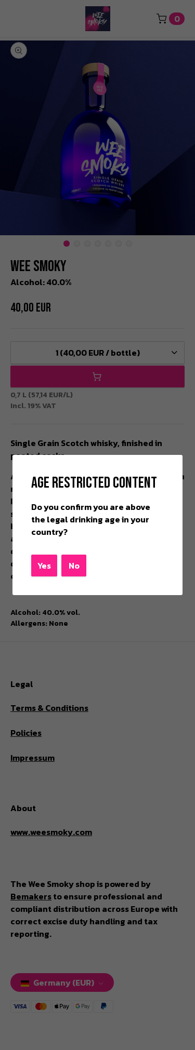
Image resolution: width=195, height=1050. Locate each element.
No (74, 565)
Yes (44, 565)
